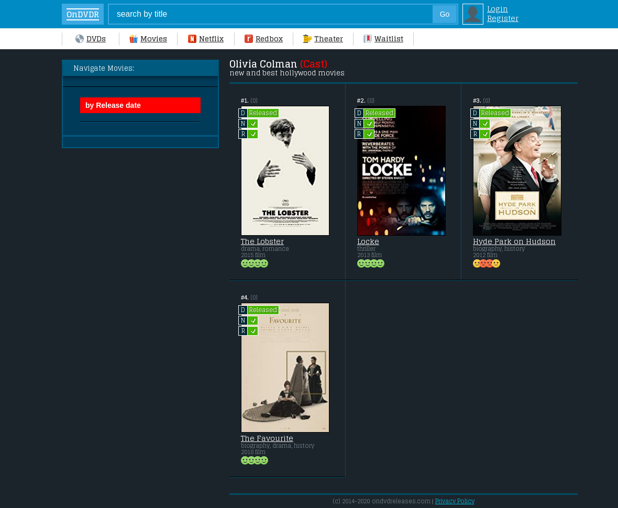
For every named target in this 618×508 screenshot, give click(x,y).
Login (497, 9)
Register (502, 18)
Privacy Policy (454, 501)
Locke (368, 241)
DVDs (90, 39)
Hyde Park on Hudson (514, 241)
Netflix (206, 39)
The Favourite (267, 438)
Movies (148, 39)
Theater (323, 39)
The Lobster (262, 241)
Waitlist (383, 39)
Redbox (264, 39)
